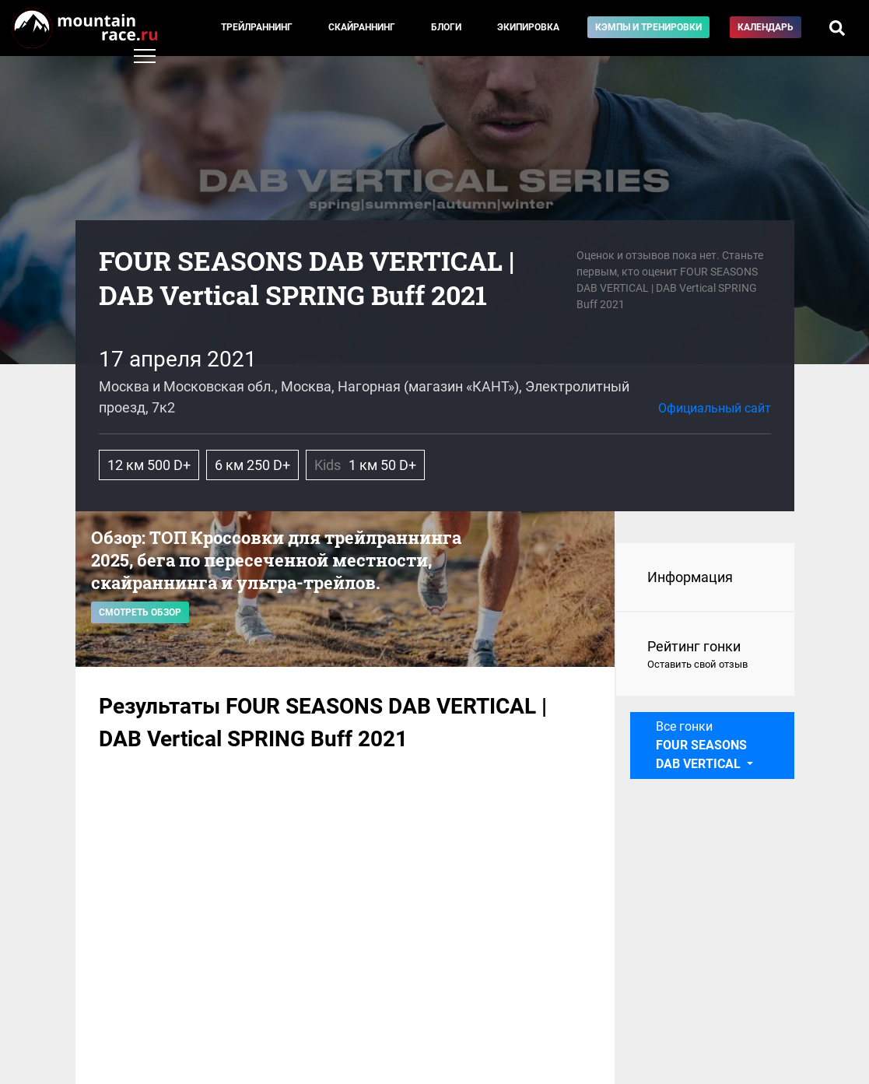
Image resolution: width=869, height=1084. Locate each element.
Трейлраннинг (257, 27)
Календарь (766, 27)
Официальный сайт (714, 408)
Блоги (446, 27)
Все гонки (701, 745)
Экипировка (528, 27)
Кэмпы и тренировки (648, 27)
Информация (690, 577)
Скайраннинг (361, 27)
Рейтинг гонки (705, 655)
